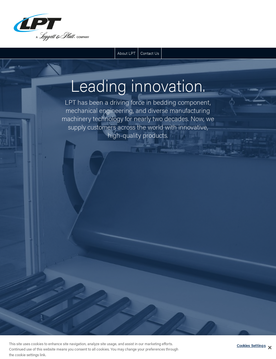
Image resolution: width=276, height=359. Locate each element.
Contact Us (149, 53)
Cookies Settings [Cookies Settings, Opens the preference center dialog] (251, 346)
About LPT (126, 53)
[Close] (270, 349)
